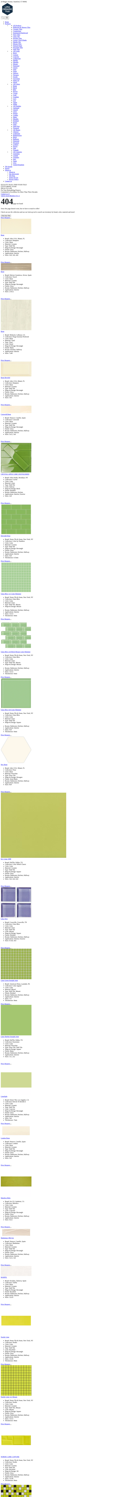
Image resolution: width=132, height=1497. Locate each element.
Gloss (15, 112)
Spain (15, 161)
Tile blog (12, 176)
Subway (15, 73)
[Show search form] (3, 17)
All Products (17, 25)
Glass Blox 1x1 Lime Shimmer (11, 594)
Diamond (16, 141)
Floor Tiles (16, 35)
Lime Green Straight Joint (9, 980)
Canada (15, 155)
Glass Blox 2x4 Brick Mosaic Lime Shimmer (15, 652)
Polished (16, 121)
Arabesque (16, 133)
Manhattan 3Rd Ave (7, 1238)
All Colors (16, 84)
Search (7, 168)
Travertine (16, 79)
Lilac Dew (4, 919)
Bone (2, 235)
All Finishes (17, 106)
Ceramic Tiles (17, 29)
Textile (15, 77)
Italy (14, 159)
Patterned (16, 66)
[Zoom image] (10, 218)
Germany (16, 157)
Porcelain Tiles (18, 47)
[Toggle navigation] (7, 17)
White (15, 104)
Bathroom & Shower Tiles (21, 27)
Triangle (16, 150)
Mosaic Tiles (17, 44)
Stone (15, 71)
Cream (15, 93)
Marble (15, 60)
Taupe (15, 102)
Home (7, 22)
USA (14, 163)
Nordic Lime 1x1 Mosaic (9, 1397)
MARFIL (4, 1277)
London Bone (5, 1138)
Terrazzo (16, 75)
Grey (14, 99)
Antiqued (16, 108)
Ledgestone (17, 58)
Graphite (16, 97)
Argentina (16, 154)
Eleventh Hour (5, 536)
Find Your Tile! (6, 215)
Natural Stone (17, 46)
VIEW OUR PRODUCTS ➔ (10, 196)
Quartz (15, 68)
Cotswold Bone (6, 414)
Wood (15, 82)
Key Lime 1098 (6, 859)
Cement (15, 55)
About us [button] (8, 170)
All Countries (17, 152)
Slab (14, 148)
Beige (15, 86)
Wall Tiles (16, 49)
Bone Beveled (5, 378)
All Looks (16, 51)
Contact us (8, 181)
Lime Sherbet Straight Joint (10, 1037)
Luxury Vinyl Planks (20, 40)
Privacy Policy (14, 179)
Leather (15, 115)
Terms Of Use (13, 177)
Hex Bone (4, 764)
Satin (14, 124)
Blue (14, 90)
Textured (16, 128)
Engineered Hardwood (20, 33)
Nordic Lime (5, 1337)
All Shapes (16, 130)
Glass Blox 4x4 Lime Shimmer (11, 710)
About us (12, 172)
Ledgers (15, 144)
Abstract (16, 132)
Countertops (17, 31)
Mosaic (15, 64)
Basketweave (17, 135)
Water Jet (16, 80)
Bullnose (16, 139)
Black (15, 88)
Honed (15, 113)
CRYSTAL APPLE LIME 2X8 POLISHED (15, 474)
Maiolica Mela (5, 1198)
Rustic (15, 122)
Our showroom (14, 174)
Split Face (16, 126)
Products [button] (8, 24)
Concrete (16, 57)
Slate (14, 69)
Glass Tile (16, 36)
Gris (14, 101)
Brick (15, 53)
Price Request (5, 218)
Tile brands (8, 166)
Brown (15, 91)
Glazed (15, 110)
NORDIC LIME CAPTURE (10, 1457)
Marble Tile (17, 42)
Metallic (15, 62)
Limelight (4, 1096)
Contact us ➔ (5, 194)
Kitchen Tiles (17, 38)
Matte (15, 117)
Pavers (15, 146)
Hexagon (16, 143)
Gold (14, 95)
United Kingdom (18, 165)
